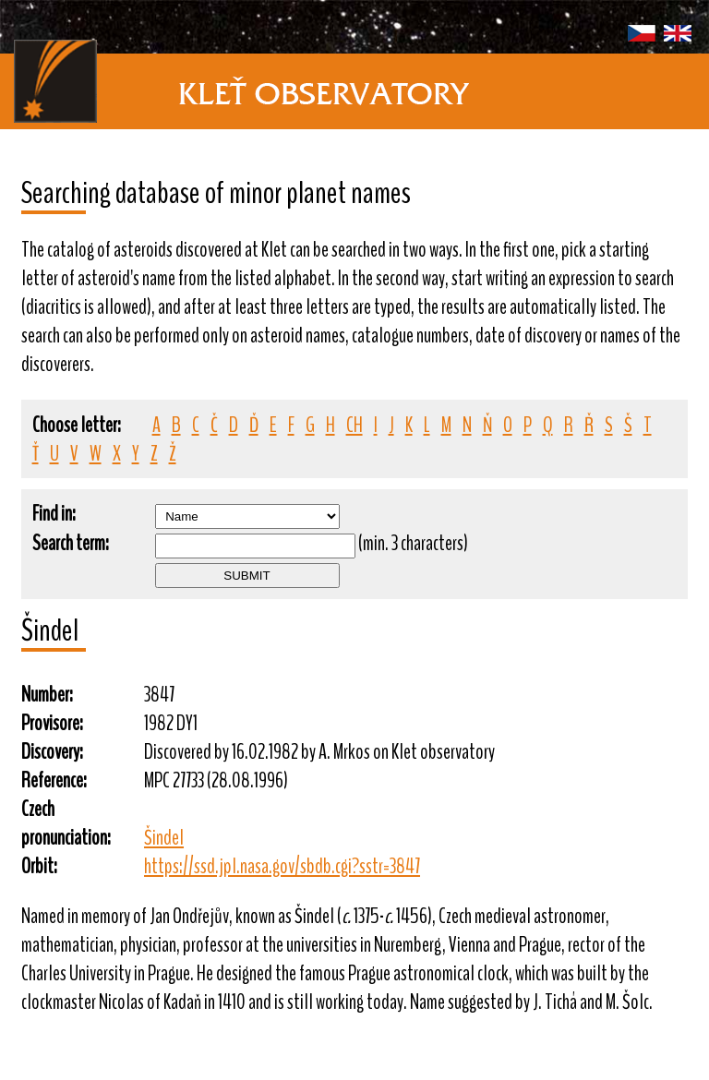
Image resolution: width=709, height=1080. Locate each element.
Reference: (54, 780)
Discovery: (52, 752)
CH (354, 425)
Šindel (164, 837)
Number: (47, 694)
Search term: (70, 543)
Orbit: (39, 866)
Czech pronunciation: (66, 823)
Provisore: (52, 723)
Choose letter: (76, 425)
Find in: (54, 513)
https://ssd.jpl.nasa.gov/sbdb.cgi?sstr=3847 (282, 866)
